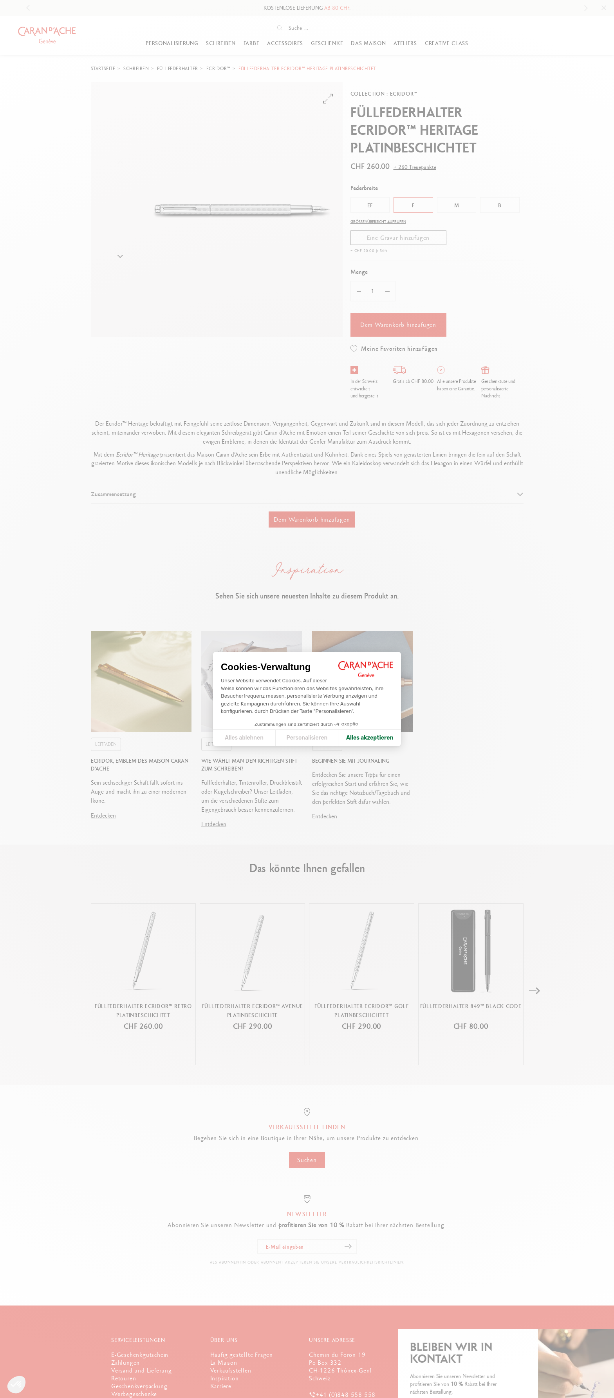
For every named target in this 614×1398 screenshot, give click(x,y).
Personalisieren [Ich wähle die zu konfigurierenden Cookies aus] (307, 737)
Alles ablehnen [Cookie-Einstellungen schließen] (244, 737)
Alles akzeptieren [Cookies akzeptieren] (370, 737)
